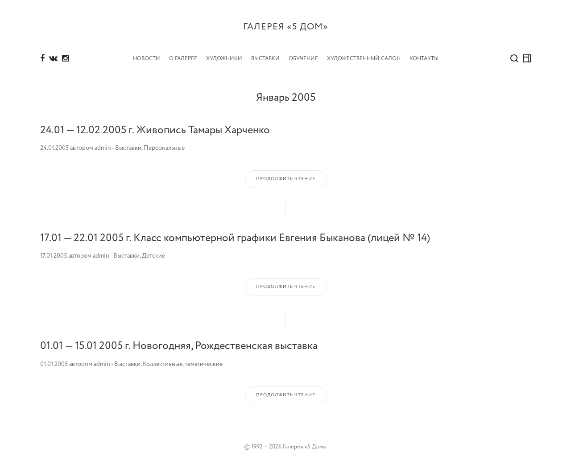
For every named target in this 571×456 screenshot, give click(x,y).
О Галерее (183, 52)
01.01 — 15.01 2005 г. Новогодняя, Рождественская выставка (179, 339)
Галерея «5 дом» (285, 27)
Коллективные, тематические (183, 357)
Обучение (303, 52)
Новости (146, 52)
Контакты (424, 52)
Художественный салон (364, 52)
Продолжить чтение (285, 172)
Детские (153, 249)
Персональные (164, 141)
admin (103, 141)
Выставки (265, 52)
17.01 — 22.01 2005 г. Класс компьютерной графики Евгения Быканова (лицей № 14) (235, 231)
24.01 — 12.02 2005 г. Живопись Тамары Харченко (155, 123)
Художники (224, 52)
